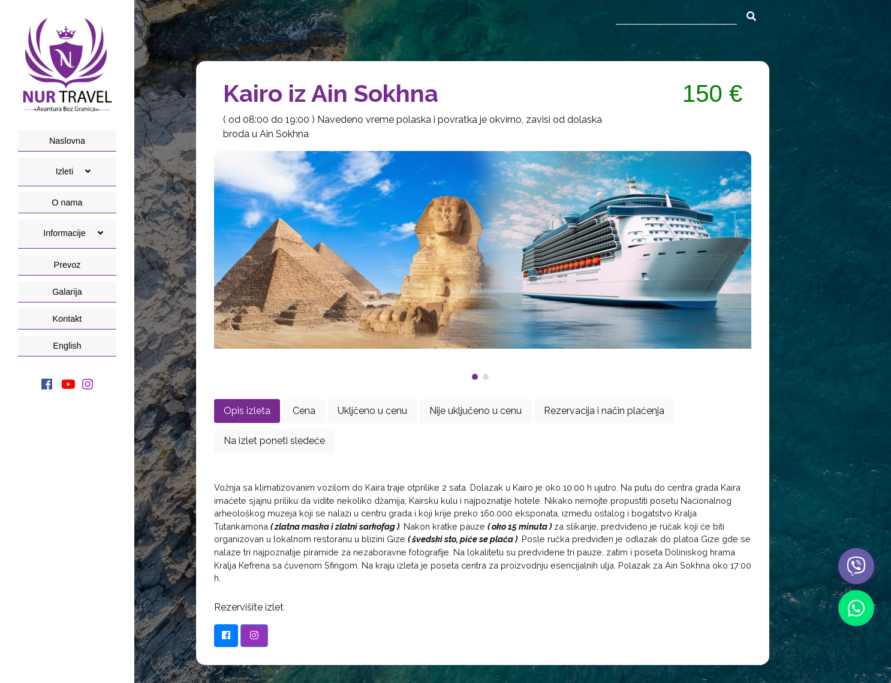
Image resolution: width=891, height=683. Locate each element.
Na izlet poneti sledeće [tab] (274, 440)
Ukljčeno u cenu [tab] (372, 410)
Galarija (67, 292)
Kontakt (67, 319)
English (67, 345)
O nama (67, 202)
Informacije (73, 233)
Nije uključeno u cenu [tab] (475, 410)
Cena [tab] (304, 410)
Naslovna (67, 141)
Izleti (73, 171)
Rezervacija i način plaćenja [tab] (604, 410)
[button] (477, 377)
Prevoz (67, 265)
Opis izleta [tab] (247, 410)
